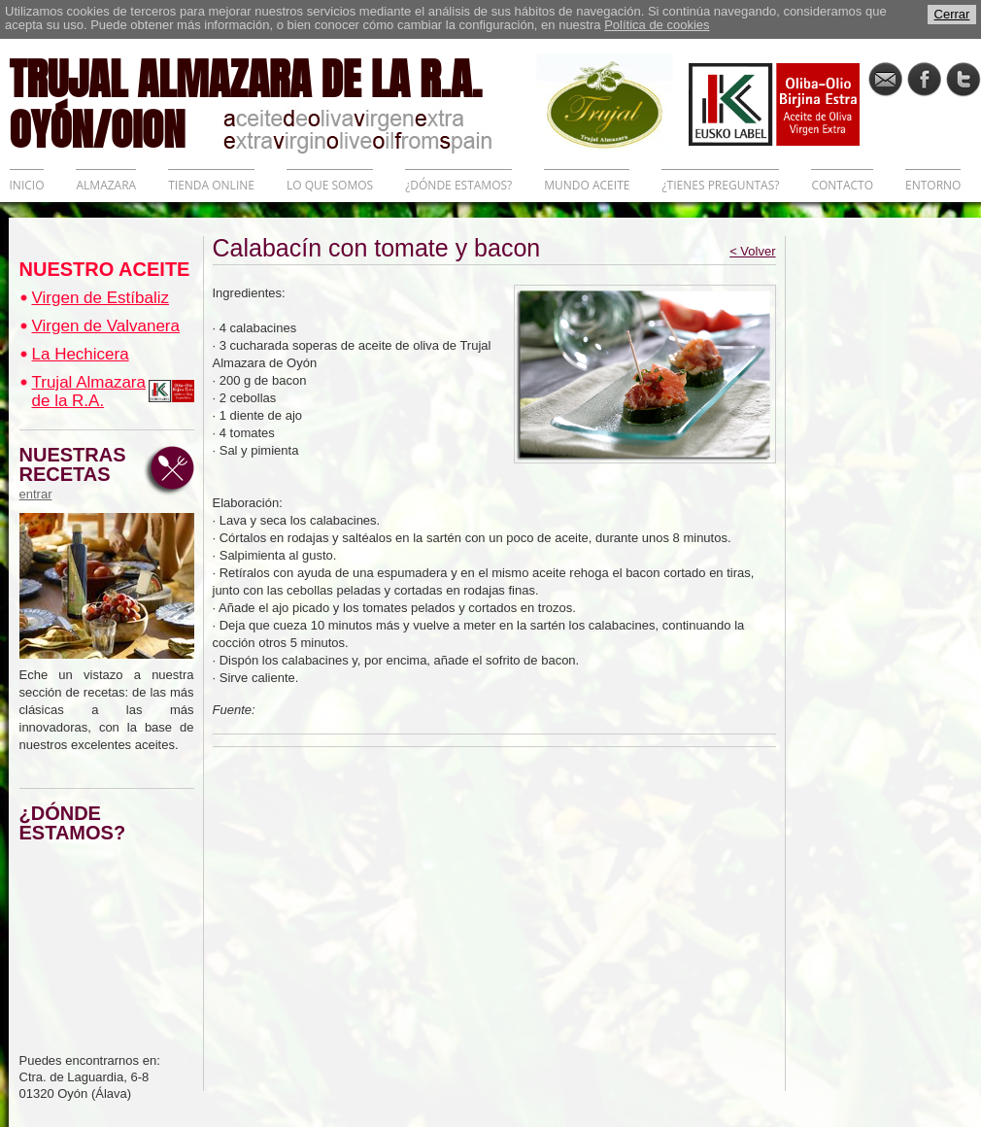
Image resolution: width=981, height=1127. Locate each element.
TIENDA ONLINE (211, 185)
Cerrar (952, 14)
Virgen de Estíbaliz (100, 298)
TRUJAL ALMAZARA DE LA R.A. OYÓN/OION (273, 102)
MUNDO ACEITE (586, 185)
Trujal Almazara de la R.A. (89, 391)
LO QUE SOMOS (330, 185)
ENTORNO (933, 185)
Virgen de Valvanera (106, 326)
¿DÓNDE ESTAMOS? (458, 185)
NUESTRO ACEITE (104, 269)
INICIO (27, 185)
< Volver (752, 251)
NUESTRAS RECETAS (77, 473)
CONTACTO (842, 185)
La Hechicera (80, 354)
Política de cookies (656, 24)
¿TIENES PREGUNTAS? (720, 185)
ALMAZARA (106, 185)
